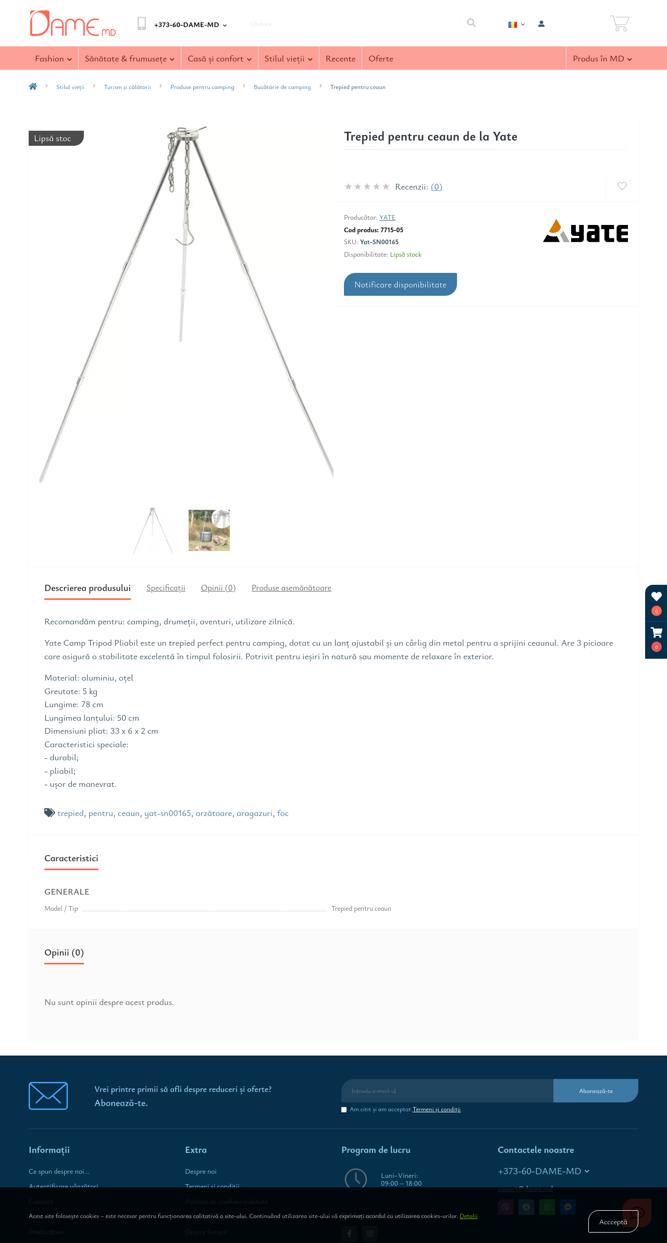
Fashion (53, 58)
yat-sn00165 (167, 813)
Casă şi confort (219, 58)
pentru (101, 813)
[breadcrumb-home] (33, 86)
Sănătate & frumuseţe (130, 58)
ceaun (129, 813)
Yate (387, 217)
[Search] (471, 23)
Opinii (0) (218, 587)
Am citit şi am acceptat (405, 1109)
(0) (436, 186)
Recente (341, 58)
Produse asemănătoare (291, 587)
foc (283, 813)
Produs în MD (602, 58)
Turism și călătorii (127, 86)
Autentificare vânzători (63, 1186)
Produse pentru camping (202, 86)
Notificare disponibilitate (400, 284)
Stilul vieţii (289, 58)
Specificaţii (166, 587)
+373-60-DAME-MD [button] (543, 1171)
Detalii (469, 1215)
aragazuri (255, 813)
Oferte (380, 58)
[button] (656, 640)
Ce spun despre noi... (59, 1171)
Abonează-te (596, 1090)
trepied (70, 813)
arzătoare (213, 813)
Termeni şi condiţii (437, 1108)
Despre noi (201, 1171)
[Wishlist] (622, 186)
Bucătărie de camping (282, 86)
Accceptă (613, 1221)
